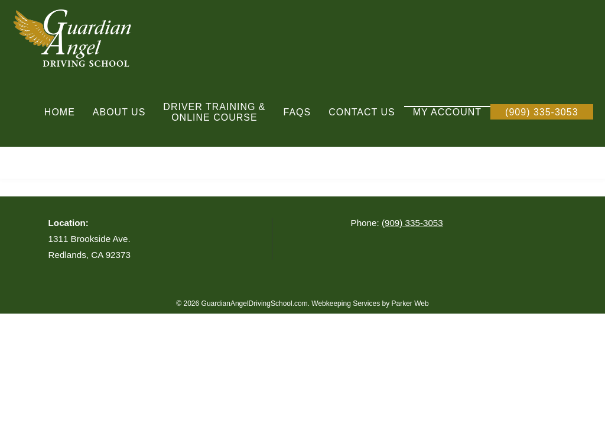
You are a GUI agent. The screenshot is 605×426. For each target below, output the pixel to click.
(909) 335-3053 (412, 223)
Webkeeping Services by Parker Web (369, 303)
